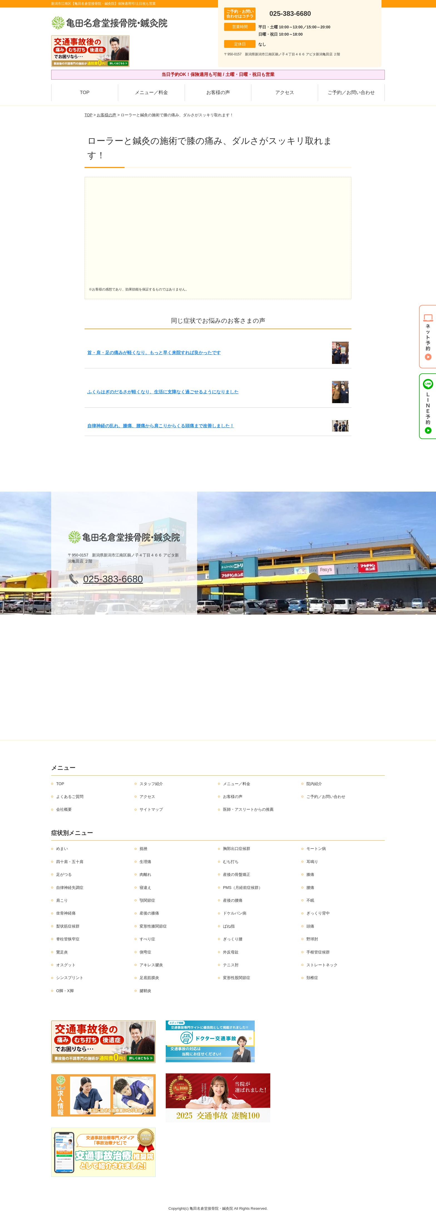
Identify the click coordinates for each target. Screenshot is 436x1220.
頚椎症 (312, 977)
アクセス (284, 92)
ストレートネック (322, 965)
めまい (62, 848)
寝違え (145, 887)
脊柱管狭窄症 (68, 939)
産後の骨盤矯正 (236, 874)
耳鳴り (312, 861)
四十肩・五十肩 (69, 861)
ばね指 (229, 926)
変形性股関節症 (236, 977)
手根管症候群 (318, 952)
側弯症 (145, 952)
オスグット (66, 965)
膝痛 (310, 874)
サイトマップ (151, 809)
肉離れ (145, 874)
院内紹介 (314, 784)
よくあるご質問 (69, 796)
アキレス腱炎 (151, 965)
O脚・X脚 (64, 991)
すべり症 (147, 939)
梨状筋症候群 (68, 926)
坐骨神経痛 (66, 913)
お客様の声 (218, 92)
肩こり (62, 900)
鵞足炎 (62, 952)
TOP (85, 92)
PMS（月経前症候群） (242, 887)
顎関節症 (147, 900)
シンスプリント (69, 977)
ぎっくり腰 (232, 939)
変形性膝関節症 (153, 926)
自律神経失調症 (69, 887)
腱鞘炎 (145, 991)
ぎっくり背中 (318, 913)
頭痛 (310, 926)
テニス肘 (231, 965)
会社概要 (64, 809)
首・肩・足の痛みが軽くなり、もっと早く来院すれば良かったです (154, 352)
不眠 (310, 900)
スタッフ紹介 (151, 784)
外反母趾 (231, 952)
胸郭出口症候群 (236, 848)
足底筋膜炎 (149, 977)
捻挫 (143, 848)
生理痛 (145, 861)
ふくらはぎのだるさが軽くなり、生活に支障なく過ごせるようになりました (163, 392)
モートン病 (316, 848)
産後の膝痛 (149, 913)
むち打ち (231, 861)
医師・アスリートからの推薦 (248, 809)
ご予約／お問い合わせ (351, 92)
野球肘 (312, 939)
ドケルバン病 (234, 913)
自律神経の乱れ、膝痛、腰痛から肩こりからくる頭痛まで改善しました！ (160, 425)
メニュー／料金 (151, 92)
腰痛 (310, 887)
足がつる (64, 874)
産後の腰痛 (232, 900)
